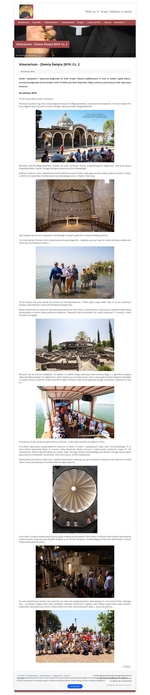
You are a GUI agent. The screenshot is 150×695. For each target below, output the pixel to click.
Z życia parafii (93, 22)
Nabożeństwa (51, 22)
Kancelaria (119, 22)
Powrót (126, 666)
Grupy (80, 22)
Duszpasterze (68, 22)
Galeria (107, 22)
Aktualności (23, 22)
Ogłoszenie (32, 55)
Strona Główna (21, 55)
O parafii (36, 22)
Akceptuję (75, 686)
